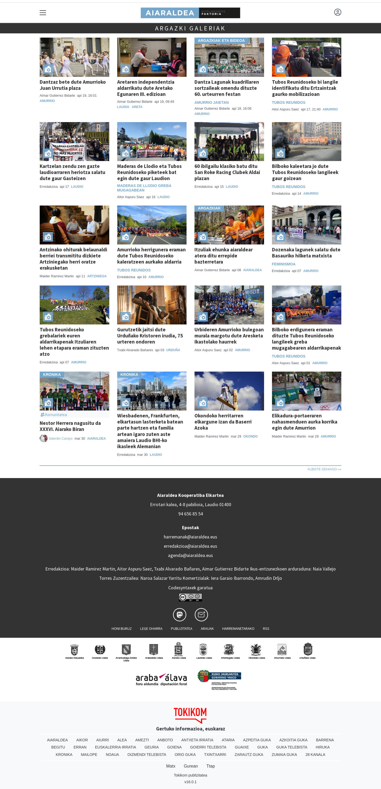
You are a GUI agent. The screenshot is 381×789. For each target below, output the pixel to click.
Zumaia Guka (284, 754)
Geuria (151, 747)
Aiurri (102, 740)
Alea (122, 740)
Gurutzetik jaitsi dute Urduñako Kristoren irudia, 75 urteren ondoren (150, 335)
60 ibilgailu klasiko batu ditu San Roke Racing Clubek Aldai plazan (227, 172)
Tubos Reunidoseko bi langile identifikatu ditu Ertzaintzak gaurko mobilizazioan (305, 88)
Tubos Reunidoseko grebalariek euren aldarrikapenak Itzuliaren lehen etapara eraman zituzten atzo (74, 341)
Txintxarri (215, 754)
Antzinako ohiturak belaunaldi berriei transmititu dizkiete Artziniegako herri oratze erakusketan (73, 258)
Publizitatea (181, 628)
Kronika (64, 754)
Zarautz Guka (249, 754)
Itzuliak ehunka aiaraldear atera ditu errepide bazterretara (223, 255)
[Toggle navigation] (43, 12)
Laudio (123, 107)
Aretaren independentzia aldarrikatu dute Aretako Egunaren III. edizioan (145, 88)
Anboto (165, 740)
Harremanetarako (238, 628)
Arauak (207, 628)
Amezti (142, 740)
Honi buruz (122, 628)
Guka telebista (291, 747)
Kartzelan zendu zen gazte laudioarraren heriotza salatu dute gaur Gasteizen (72, 172)
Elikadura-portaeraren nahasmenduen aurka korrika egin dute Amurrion (304, 421)
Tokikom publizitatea (190, 775)
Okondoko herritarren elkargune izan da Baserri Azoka (223, 421)
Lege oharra (151, 628)
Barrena (325, 740)
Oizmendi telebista (147, 754)
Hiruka (323, 747)
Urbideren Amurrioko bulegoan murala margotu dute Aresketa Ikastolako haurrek (229, 335)
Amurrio (47, 101)
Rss (266, 628)
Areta (137, 107)
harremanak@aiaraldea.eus (190, 537)
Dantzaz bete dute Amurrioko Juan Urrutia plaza (73, 85)
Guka (262, 747)
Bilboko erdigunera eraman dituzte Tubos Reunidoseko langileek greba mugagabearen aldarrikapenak (306, 338)
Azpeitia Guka (257, 740)
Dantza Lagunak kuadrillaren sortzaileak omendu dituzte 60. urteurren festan (226, 88)
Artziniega (97, 276)
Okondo (250, 436)
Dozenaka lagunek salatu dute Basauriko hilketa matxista (306, 252)
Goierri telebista (208, 747)
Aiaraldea (252, 270)
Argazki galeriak (190, 28)
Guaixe (242, 747)
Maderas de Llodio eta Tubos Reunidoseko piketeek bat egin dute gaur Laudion (149, 172)
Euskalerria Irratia (115, 747)
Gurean (191, 766)
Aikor (82, 740)
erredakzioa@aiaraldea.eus (190, 546)
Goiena (174, 747)
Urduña (173, 350)
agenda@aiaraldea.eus (190, 555)
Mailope (89, 754)
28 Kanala (315, 754)
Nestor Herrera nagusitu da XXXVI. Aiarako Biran (70, 426)
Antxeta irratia (198, 740)
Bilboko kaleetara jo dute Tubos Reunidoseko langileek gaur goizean (305, 172)
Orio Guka (185, 754)
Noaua (112, 754)
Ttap (210, 766)
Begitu (58, 747)
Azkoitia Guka (293, 740)
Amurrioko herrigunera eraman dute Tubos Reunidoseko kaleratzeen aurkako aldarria (151, 255)
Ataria (228, 740)
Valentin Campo (60, 438)
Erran (80, 747)
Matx (170, 766)
